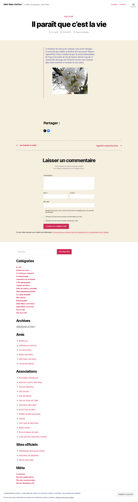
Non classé (69, 16)
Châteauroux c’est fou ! (28, 345)
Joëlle (56, 32)
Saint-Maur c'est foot (25, 307)
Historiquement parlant (26, 291)
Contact (122, 4)
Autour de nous (23, 270)
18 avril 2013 (67, 32)
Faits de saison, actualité (27, 288)
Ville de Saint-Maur (27, 460)
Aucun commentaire (82, 32)
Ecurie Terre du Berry (28, 409)
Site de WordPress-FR (26, 483)
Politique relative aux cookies (65, 497)
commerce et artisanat (26, 279)
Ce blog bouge (22, 276)
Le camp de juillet (24, 295)
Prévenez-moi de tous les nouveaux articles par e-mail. (62, 221)
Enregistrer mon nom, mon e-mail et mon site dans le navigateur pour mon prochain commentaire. (69, 211)
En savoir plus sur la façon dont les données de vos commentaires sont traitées (80, 232)
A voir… (19, 267)
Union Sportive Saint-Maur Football (34, 437)
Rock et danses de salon (29, 432)
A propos (114, 4)
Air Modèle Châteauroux (29, 378)
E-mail (72, 193)
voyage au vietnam (27, 363)
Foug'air (22, 418)
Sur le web (21, 310)
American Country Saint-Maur (32, 382)
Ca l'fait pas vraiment (25, 273)
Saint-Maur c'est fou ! (14, 4)
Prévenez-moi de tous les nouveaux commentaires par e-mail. (64, 217)
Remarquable (22, 301)
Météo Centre (24, 427)
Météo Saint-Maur (26, 354)
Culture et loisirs (23, 285)
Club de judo (24, 391)
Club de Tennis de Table (29, 400)
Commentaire (48, 175)
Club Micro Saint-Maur (28, 405)
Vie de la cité (22, 313)
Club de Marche (25, 396)
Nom (45, 193)
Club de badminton (27, 387)
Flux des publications (25, 477)
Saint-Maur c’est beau (28, 359)
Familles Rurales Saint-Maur (31, 414)
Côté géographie (23, 282)
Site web (46, 202)
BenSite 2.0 (24, 341)
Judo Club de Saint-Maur (29, 423)
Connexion (21, 474)
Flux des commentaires (26, 480)
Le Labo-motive (25, 350)
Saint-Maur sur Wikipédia (30, 455)
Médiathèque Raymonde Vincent (33, 451)
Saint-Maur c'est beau (25, 304)
